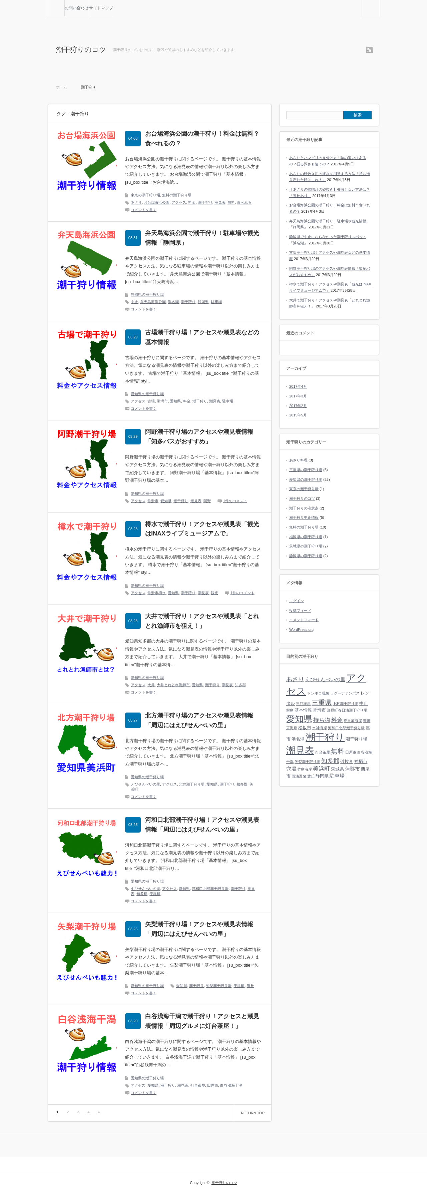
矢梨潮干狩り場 (219, 986)
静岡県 (203, 302)
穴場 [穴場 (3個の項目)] (291, 769)
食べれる (244, 202)
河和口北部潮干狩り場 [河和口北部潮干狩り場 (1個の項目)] (346, 728)
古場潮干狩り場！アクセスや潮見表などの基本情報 (202, 337)
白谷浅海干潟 (231, 1085)
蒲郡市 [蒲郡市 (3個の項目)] (352, 769)
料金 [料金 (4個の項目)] (337, 720)
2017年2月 (298, 406)
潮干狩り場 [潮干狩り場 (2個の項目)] (356, 739)
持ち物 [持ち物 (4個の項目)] (321, 720)
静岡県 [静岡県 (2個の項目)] (322, 776)
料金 (191, 202)
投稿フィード (300, 611)
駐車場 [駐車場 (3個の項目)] (337, 776)
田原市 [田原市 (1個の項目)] (350, 752)
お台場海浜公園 (156, 202)
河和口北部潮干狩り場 (210, 889)
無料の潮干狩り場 (176, 195)
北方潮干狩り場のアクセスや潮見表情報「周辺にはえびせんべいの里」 (199, 720)
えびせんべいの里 (145, 784)
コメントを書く (143, 210)
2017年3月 (298, 396)
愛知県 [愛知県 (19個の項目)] (299, 719)
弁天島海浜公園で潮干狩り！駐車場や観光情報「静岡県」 (202, 238)
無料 (231, 202)
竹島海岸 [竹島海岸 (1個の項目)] (304, 769)
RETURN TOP (253, 1113)
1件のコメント (235, 501)
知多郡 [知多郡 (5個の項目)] (330, 761)
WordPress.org (301, 630)
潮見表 (220, 202)
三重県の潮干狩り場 (305, 470)
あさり (136, 202)
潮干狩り (205, 202)
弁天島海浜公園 (153, 302)
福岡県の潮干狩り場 (305, 537)
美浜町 (154, 894)
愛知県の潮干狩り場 (147, 394)
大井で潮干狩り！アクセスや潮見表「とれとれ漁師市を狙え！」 (202, 621)
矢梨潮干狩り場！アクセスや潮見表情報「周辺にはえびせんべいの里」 (199, 929)
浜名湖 (173, 302)
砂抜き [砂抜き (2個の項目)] (346, 761)
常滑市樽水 (156, 593)
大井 (151, 685)
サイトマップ (101, 8)
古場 (151, 401)
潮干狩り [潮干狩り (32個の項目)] (325, 737)
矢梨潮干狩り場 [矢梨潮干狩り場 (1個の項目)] (307, 762)
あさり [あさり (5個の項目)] (295, 679)
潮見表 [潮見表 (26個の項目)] (300, 750)
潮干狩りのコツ (81, 49)
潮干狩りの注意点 (304, 508)
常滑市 (162, 401)
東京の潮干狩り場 (145, 195)
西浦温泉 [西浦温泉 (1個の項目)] (299, 776)
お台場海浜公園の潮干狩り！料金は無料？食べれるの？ (202, 138)
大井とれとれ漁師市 (173, 685)
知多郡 (240, 685)
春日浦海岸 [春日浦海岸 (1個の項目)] (353, 721)
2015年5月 (298, 415)
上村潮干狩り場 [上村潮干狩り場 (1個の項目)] (345, 704)
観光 (214, 593)
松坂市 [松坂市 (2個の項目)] (304, 727)
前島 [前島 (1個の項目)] (290, 710)
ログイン (296, 601)
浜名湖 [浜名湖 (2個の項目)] (298, 739)
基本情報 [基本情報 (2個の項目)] (303, 710)
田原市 (212, 1085)
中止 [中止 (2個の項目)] (363, 703)
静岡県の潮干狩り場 (147, 294)
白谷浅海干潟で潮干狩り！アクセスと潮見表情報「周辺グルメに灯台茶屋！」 (202, 1021)
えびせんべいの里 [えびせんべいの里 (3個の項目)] (325, 679)
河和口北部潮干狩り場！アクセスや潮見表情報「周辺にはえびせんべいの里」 (202, 825)
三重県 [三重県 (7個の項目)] (322, 702)
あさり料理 (298, 460)
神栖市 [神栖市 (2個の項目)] (360, 761)
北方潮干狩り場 (191, 784)
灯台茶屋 (197, 1085)
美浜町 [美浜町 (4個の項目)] (321, 769)
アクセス (178, 202)
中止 (134, 302)
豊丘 (250, 986)
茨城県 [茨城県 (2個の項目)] (337, 769)
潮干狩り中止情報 (304, 517)
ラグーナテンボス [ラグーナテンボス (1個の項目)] (345, 693)
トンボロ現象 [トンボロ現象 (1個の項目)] (318, 693)
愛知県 (175, 401)
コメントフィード (304, 620)
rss (369, 50)
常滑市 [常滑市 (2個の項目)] (319, 710)
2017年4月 (298, 386)
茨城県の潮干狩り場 (305, 546)
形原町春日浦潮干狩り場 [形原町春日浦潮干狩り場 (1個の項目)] (347, 710)
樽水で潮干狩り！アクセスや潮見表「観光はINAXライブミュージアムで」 (202, 529)
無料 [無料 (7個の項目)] (337, 751)
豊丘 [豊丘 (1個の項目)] (311, 776)
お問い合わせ (77, 8)
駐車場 (216, 302)
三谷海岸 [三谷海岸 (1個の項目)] (303, 704)
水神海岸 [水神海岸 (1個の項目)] (319, 728)
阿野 (207, 501)
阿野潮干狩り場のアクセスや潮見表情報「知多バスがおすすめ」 (199, 436)
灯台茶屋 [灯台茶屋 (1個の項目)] (322, 752)
